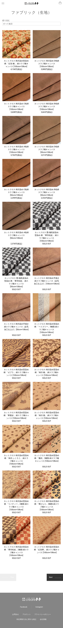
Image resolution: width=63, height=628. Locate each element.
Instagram (39, 607)
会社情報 (43, 619)
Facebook (23, 607)
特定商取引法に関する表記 (26, 619)
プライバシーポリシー (42, 614)
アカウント (27, 614)
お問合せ (15, 614)
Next (50, 577)
